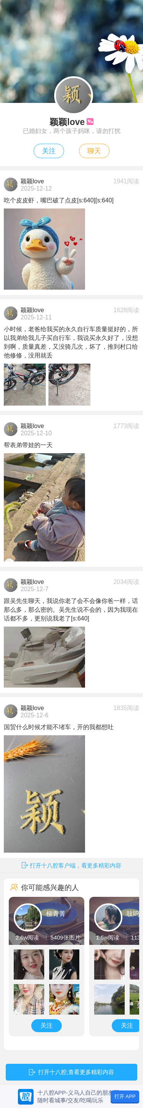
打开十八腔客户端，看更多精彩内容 (75, 865)
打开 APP (125, 1096)
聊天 (94, 151)
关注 (49, 151)
